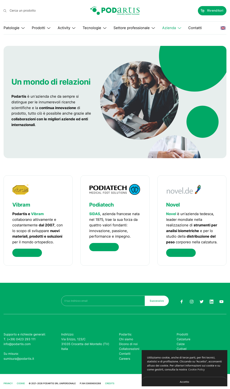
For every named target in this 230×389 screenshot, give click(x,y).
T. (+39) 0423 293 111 (20, 339)
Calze (181, 344)
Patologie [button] (14, 28)
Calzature (183, 339)
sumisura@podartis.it (19, 358)
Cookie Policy (196, 369)
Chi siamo (126, 339)
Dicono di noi (128, 344)
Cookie (21, 383)
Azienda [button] (171, 28)
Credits (109, 383)
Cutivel (181, 349)
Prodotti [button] (41, 28)
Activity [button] (67, 28)
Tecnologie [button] (95, 28)
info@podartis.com (17, 344)
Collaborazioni (129, 349)
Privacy (8, 383)
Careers (124, 358)
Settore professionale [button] (134, 28)
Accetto (184, 381)
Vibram (37, 214)
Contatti (195, 28)
